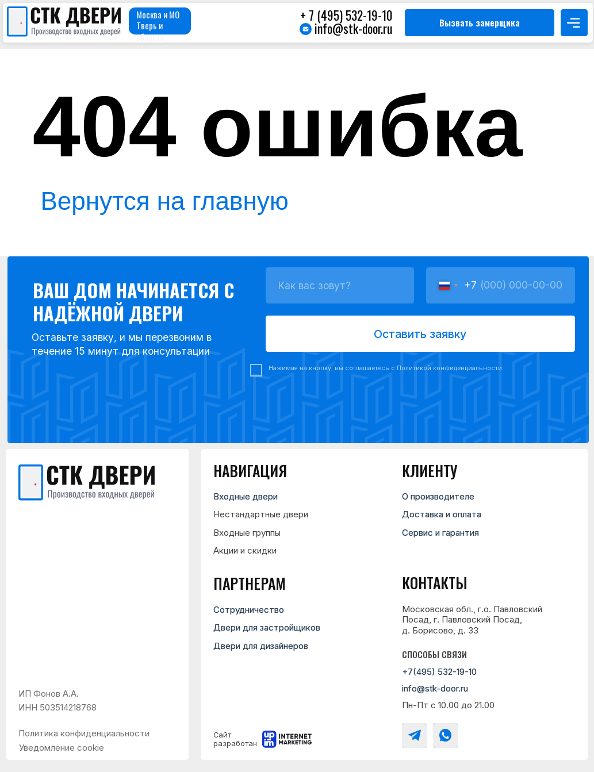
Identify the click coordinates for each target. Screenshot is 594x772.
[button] (479, 22)
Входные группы (247, 532)
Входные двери (245, 496)
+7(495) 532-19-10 (439, 671)
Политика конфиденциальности (84, 733)
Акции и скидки (245, 550)
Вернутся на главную (165, 201)
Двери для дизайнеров (260, 645)
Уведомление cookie (61, 747)
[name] (340, 285)
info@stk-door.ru (353, 28)
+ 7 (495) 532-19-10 (346, 15)
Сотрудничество (248, 609)
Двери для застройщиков (266, 627)
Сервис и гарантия (440, 532)
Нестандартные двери (260, 514)
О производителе (438, 496)
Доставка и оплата (441, 514)
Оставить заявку (420, 334)
